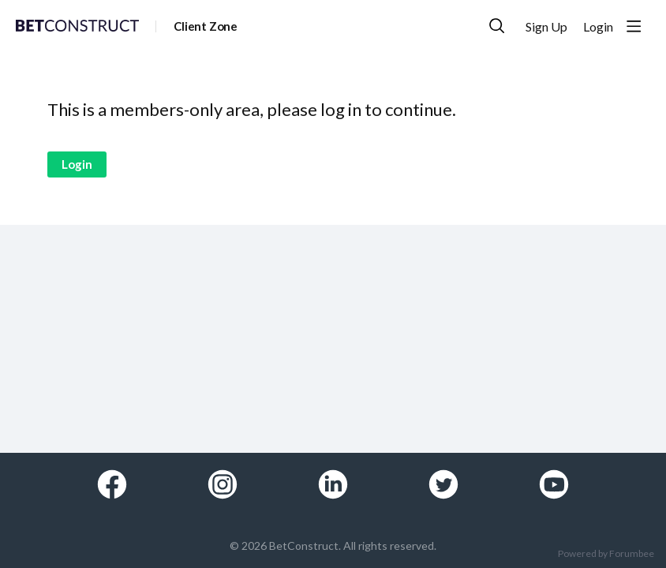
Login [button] (598, 26)
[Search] (497, 26)
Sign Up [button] (546, 26)
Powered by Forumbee (606, 553)
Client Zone (206, 26)
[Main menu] (633, 26)
